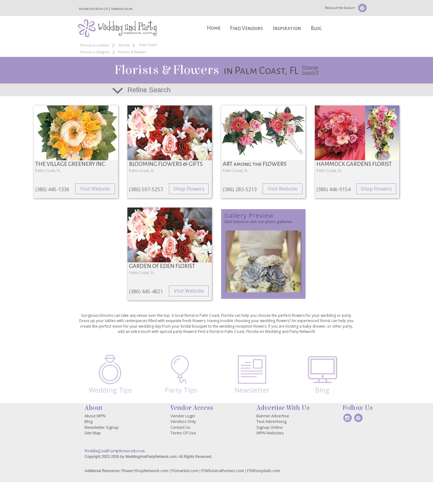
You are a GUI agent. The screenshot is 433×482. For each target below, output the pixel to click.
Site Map (92, 433)
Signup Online (269, 427)
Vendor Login (121, 9)
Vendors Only (183, 421)
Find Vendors (246, 28)
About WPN (94, 416)
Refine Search (148, 90)
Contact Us (180, 427)
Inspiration (287, 28)
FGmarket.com (184, 470)
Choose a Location (94, 45)
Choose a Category (94, 52)
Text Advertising (271, 421)
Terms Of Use (183, 433)
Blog (316, 28)
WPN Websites (270, 433)
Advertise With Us (93, 9)
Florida (124, 45)
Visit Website (95, 188)
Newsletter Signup (339, 8)
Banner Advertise (272, 416)
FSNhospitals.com (263, 470)
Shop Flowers (188, 188)
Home (214, 28)
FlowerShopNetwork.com (145, 470)
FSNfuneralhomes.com (222, 470)
